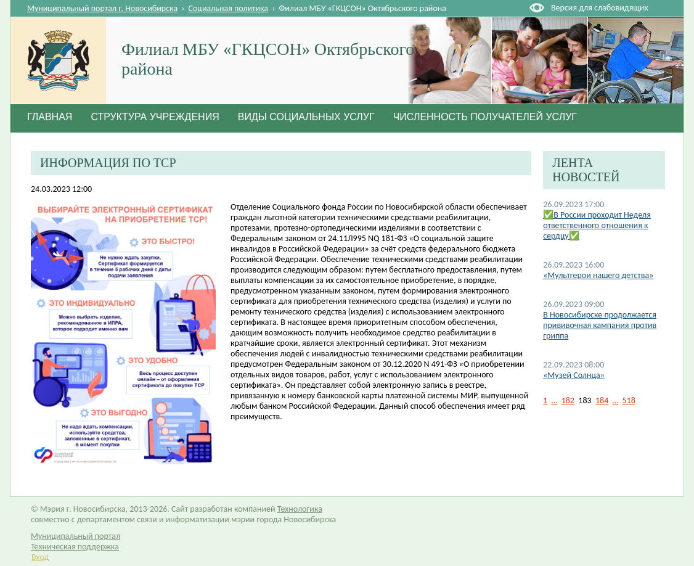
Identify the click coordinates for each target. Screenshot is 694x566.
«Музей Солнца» (574, 375)
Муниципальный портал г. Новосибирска (102, 8)
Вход (40, 557)
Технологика (299, 509)
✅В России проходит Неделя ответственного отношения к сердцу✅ (597, 225)
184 (601, 400)
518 (629, 400)
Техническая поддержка (75, 546)
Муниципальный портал (75, 536)
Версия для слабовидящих (599, 7)
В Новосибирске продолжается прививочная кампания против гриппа (599, 325)
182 (567, 400)
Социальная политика (229, 8)
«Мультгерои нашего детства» (598, 275)
